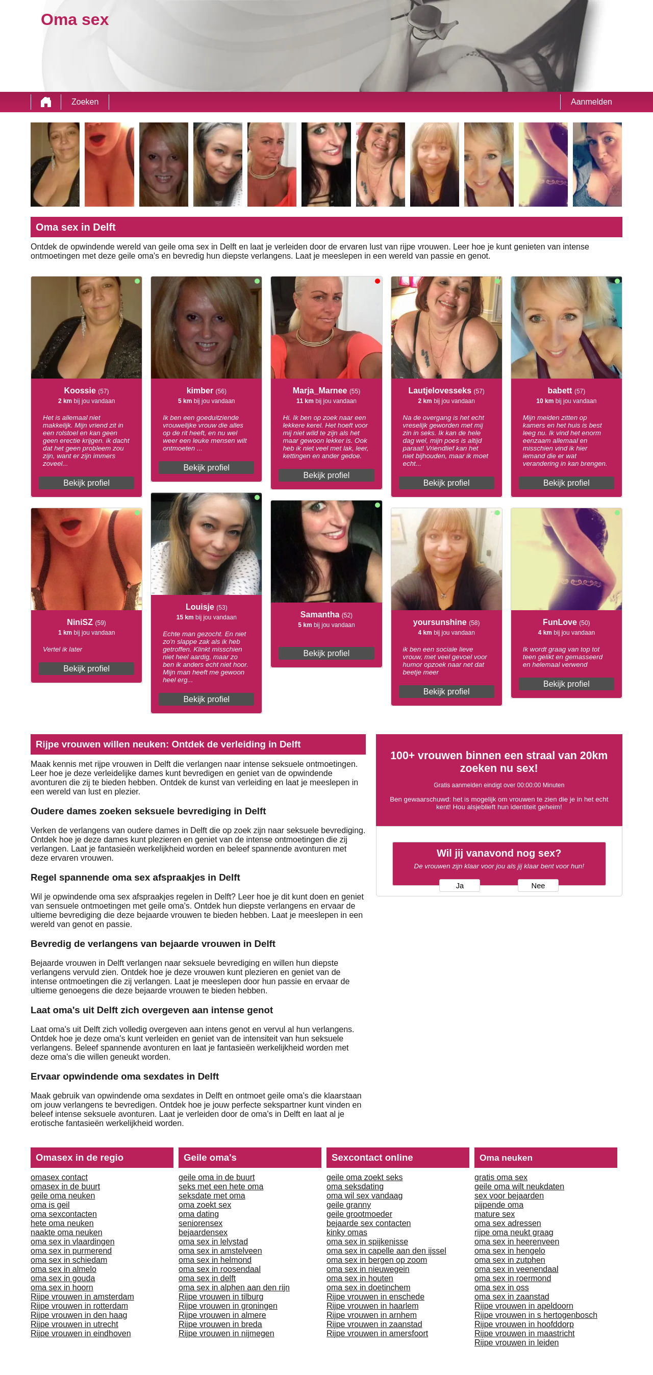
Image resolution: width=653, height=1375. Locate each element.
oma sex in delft (207, 1278)
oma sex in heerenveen (516, 1241)
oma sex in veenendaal (516, 1269)
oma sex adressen (507, 1223)
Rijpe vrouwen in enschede (375, 1296)
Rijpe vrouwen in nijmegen (226, 1333)
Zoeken (84, 101)
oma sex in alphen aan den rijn (234, 1287)
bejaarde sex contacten (368, 1223)
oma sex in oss (501, 1287)
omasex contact (59, 1177)
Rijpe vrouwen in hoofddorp (524, 1324)
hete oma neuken (62, 1223)
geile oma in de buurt (217, 1177)
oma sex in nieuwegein (368, 1269)
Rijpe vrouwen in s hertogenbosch (535, 1315)
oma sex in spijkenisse (367, 1241)
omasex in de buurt (65, 1186)
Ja (460, 886)
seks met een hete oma (221, 1186)
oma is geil (50, 1205)
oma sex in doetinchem (368, 1287)
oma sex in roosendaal (220, 1269)
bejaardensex (203, 1232)
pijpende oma (498, 1205)
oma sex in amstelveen (220, 1250)
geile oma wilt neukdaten (519, 1186)
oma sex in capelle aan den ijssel (386, 1250)
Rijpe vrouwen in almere (222, 1315)
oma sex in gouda (63, 1278)
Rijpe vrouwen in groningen (228, 1306)
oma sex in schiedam (69, 1260)
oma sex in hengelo (509, 1250)
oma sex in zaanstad (511, 1296)
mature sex (494, 1214)
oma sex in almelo (63, 1269)
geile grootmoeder (359, 1214)
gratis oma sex (501, 1177)
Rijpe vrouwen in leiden (516, 1342)
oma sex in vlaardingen (73, 1241)
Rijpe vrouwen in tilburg (221, 1296)
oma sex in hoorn (62, 1287)
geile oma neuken (63, 1195)
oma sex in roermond (512, 1278)
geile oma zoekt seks (364, 1177)
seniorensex (200, 1223)
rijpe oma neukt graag (514, 1232)
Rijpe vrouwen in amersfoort (377, 1333)
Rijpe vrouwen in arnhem (371, 1315)
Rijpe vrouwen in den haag (79, 1315)
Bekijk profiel (86, 483)
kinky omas (346, 1232)
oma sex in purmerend (71, 1250)
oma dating (199, 1214)
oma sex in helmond (215, 1260)
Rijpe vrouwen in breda (220, 1324)
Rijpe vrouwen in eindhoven (81, 1333)
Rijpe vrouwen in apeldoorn (523, 1306)
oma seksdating (355, 1186)
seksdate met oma (212, 1195)
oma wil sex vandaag (364, 1195)
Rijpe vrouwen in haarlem (372, 1306)
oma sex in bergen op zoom (376, 1260)
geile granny (348, 1205)
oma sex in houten (359, 1278)
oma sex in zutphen (509, 1260)
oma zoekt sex (205, 1205)
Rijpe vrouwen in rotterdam (79, 1306)
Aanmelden (591, 101)
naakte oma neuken (67, 1232)
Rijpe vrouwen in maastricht (524, 1333)
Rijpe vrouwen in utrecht (74, 1324)
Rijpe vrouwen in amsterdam (82, 1296)
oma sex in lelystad (213, 1241)
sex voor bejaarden (509, 1195)
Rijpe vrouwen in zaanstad (374, 1324)
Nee (538, 886)
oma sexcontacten (64, 1214)
